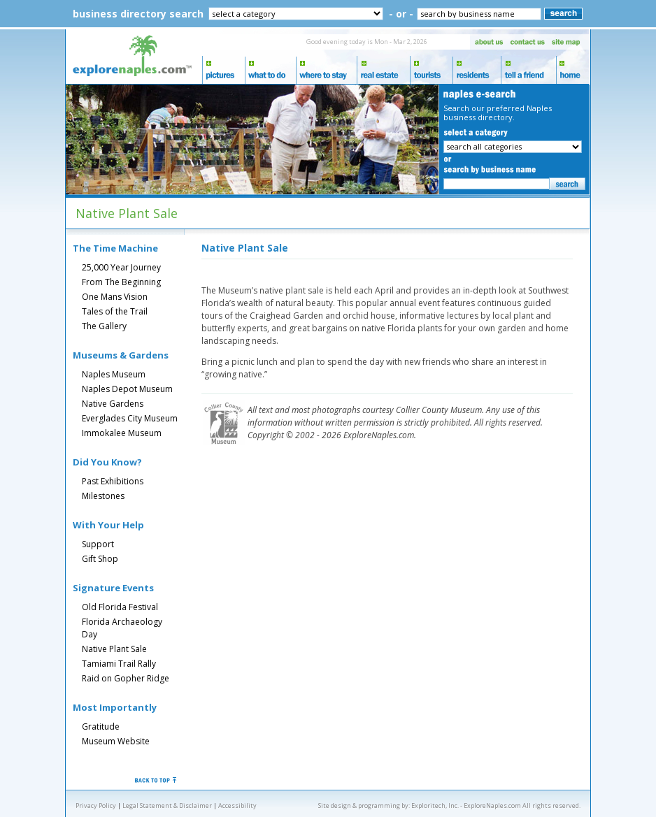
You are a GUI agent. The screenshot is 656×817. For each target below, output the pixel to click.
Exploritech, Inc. (435, 805)
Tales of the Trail (115, 311)
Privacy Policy (96, 805)
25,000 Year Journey (121, 267)
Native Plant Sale (114, 649)
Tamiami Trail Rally (119, 664)
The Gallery (104, 326)
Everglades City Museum (130, 418)
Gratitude (101, 726)
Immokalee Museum (122, 433)
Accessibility (237, 805)
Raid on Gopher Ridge (125, 678)
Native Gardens (112, 404)
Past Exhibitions (112, 481)
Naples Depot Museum (127, 389)
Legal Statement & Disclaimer (167, 805)
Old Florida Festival (120, 607)
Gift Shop (100, 559)
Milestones (103, 496)
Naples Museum (113, 374)
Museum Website (116, 741)
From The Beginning (121, 282)
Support (98, 544)
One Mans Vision (115, 297)
